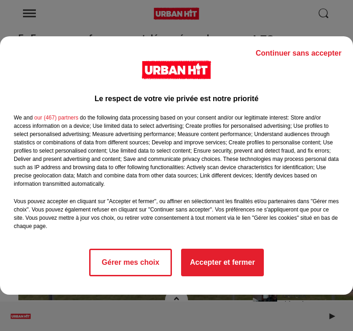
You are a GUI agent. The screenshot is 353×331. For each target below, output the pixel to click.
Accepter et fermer (222, 262)
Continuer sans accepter (299, 53)
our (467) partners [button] (56, 117)
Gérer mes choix (130, 262)
